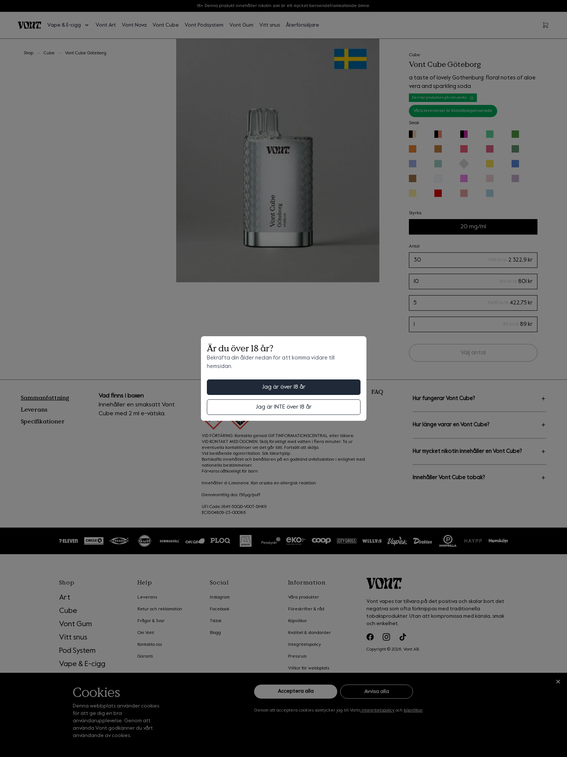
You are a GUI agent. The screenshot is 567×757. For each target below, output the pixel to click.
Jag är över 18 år (283, 387)
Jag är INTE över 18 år (284, 407)
